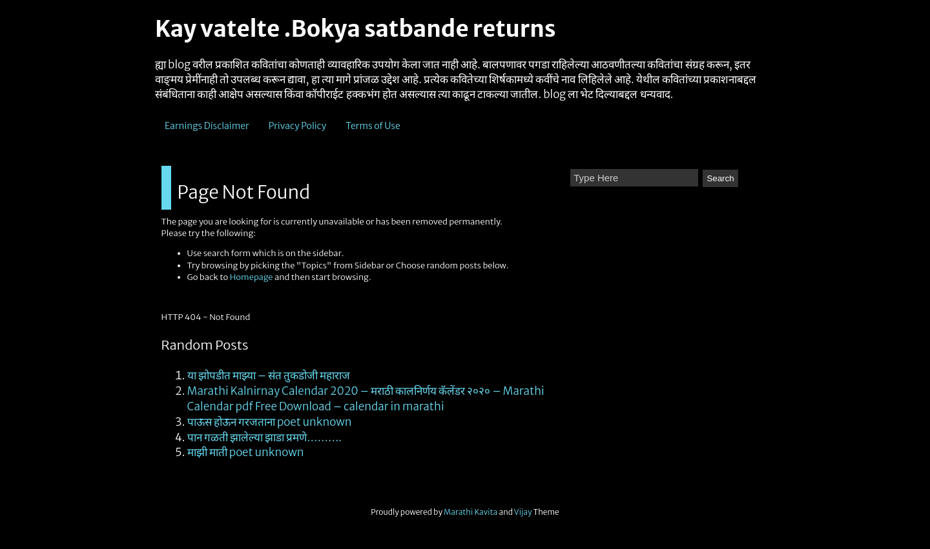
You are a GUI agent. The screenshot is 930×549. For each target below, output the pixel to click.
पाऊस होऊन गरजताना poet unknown (269, 422)
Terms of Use (373, 126)
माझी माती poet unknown (245, 452)
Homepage (251, 277)
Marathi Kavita (470, 512)
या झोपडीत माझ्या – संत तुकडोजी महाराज (269, 375)
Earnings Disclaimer (207, 126)
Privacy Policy (298, 126)
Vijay (523, 512)
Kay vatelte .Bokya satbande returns (355, 29)
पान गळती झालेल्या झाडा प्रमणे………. (264, 437)
